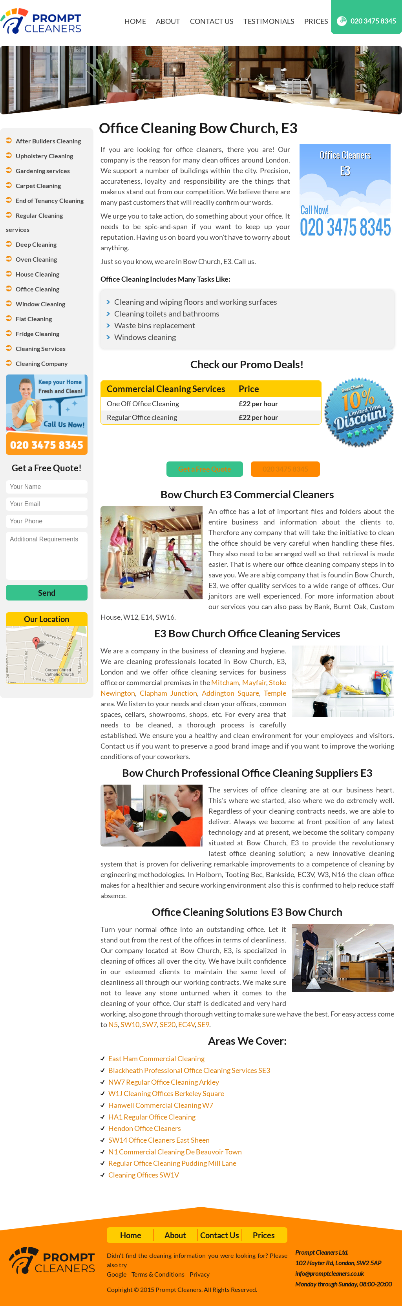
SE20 (167, 1024)
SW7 (149, 1024)
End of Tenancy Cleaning (50, 200)
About (168, 21)
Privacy (200, 1274)
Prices (316, 21)
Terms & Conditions (158, 1274)
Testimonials (268, 21)
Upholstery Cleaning (44, 155)
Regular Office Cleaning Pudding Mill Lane (172, 1163)
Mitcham (225, 682)
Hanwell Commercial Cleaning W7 (160, 1105)
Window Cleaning (40, 304)
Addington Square (230, 693)
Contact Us (212, 21)
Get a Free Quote (204, 469)
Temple (275, 693)
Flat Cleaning (34, 318)
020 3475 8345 (366, 21)
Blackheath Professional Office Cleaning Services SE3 (189, 1070)
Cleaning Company (42, 363)
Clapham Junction (168, 693)
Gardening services (43, 170)
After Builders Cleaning (48, 141)
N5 (113, 1024)
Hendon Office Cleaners (144, 1128)
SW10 (130, 1024)
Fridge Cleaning (37, 333)
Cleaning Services (41, 348)
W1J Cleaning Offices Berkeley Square (166, 1093)
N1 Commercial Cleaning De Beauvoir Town (175, 1151)
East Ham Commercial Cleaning (156, 1058)
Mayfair (254, 682)
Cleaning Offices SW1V (143, 1174)
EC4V (186, 1024)
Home (135, 21)
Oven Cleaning (36, 259)
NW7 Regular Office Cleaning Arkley (163, 1082)
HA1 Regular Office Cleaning (152, 1116)
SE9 (203, 1024)
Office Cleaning (37, 289)
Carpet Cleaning (38, 185)
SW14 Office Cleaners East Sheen (159, 1140)
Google (116, 1274)
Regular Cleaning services (35, 222)
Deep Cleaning (36, 244)
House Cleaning (37, 274)
